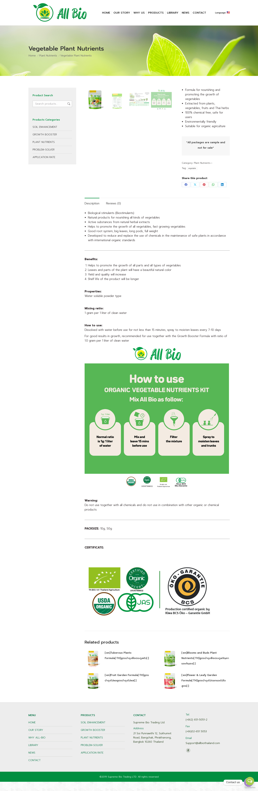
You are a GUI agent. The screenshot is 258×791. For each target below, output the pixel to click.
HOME (32, 732)
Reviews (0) (113, 212)
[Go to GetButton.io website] (250, 787)
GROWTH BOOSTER (45, 134)
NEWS (31, 762)
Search (68, 104)
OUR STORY (35, 739)
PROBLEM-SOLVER (44, 149)
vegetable (192, 168)
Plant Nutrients (202, 163)
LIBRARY (33, 754)
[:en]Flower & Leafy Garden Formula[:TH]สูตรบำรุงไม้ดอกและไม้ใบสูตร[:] (203, 690)
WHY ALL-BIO (36, 747)
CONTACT (34, 769)
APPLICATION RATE (44, 157)
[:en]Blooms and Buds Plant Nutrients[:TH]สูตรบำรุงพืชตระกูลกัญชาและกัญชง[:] (205, 667)
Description (92, 212)
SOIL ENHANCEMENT (45, 127)
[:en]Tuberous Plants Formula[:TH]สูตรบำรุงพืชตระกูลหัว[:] (127, 664)
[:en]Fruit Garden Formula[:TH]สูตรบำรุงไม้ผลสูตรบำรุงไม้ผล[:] (127, 687)
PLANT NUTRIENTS (44, 142)
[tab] (92, 211)
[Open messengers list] (250, 781)
